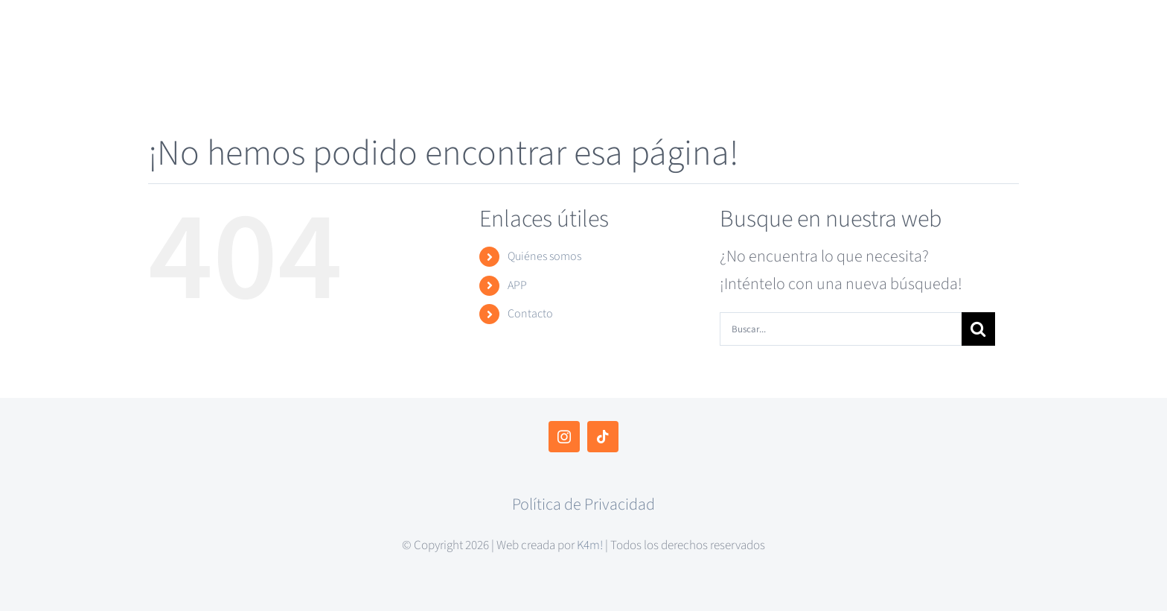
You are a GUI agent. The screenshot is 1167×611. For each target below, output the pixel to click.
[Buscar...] (841, 329)
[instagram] (564, 436)
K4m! (590, 545)
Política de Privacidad (583, 504)
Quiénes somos (544, 256)
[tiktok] (602, 436)
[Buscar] (978, 329)
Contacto (530, 314)
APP (517, 285)
